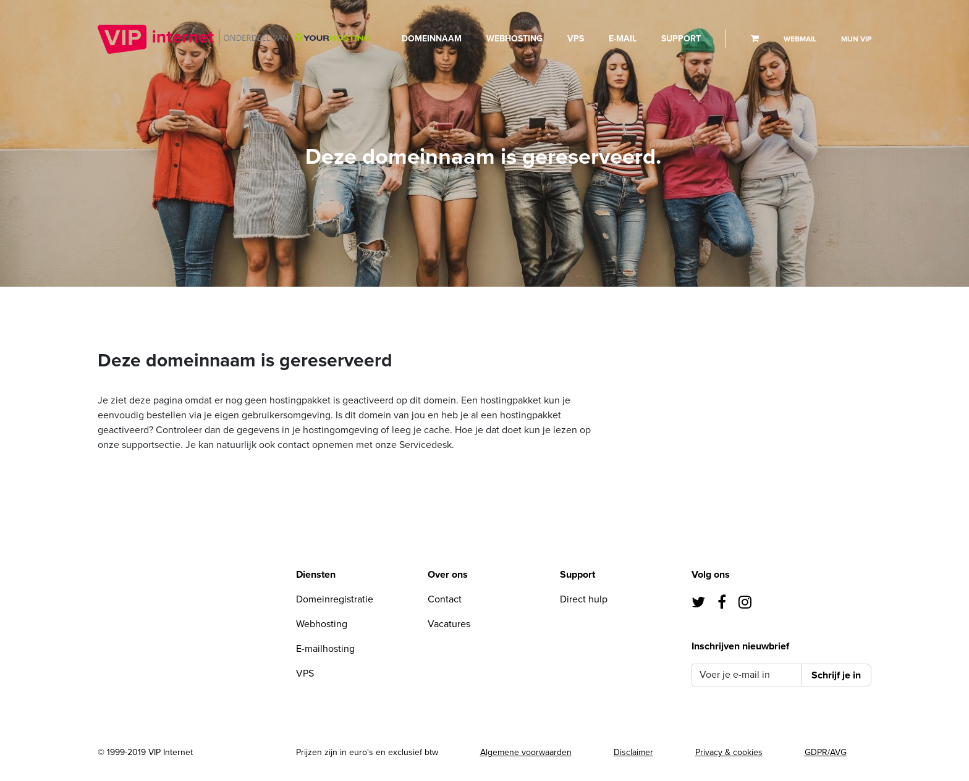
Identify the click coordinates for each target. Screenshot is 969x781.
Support (681, 38)
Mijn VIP (856, 39)
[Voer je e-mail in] (746, 675)
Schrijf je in (836, 675)
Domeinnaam (432, 38)
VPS (575, 38)
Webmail (800, 39)
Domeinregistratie (334, 599)
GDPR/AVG (826, 752)
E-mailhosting (325, 649)
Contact (445, 599)
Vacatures (449, 624)
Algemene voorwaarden (526, 752)
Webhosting (514, 38)
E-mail (623, 38)
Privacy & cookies (729, 752)
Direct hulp (583, 599)
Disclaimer (633, 752)
